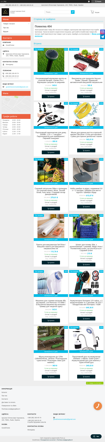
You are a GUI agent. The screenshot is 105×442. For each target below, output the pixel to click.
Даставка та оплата (8, 402)
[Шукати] (73, 12)
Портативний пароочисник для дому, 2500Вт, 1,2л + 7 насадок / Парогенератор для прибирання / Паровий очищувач (50, 135)
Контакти (5, 399)
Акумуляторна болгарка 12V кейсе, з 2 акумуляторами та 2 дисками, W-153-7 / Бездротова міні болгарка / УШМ (86, 303)
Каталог (4, 392)
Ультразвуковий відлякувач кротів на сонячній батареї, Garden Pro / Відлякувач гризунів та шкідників (50, 80)
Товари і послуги (9, 24)
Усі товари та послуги (93, 383)
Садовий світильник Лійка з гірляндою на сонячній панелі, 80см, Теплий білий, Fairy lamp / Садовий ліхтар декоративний (51, 191)
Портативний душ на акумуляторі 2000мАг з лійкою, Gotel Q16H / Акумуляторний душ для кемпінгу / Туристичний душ (86, 359)
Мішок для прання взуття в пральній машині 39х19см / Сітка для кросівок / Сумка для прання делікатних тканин (86, 134)
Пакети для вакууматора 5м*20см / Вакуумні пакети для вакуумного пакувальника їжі (51, 247)
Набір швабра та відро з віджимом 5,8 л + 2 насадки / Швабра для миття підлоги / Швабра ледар (86, 190)
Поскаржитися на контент (48, 440)
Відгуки (5, 31)
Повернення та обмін (9, 405)
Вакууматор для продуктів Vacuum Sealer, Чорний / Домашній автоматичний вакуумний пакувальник (86, 80)
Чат (96, 436)
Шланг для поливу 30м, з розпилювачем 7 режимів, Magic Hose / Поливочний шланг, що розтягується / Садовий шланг (86, 247)
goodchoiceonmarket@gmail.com (17, 87)
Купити (52, 96)
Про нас (6, 28)
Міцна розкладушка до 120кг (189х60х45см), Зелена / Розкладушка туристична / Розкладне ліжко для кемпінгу (51, 359)
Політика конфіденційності (11, 409)
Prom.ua (62, 438)
